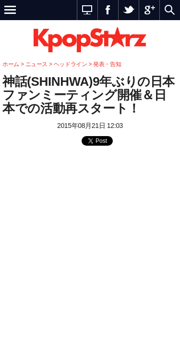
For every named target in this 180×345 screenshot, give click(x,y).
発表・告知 (107, 64)
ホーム (10, 64)
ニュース (37, 64)
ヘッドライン (70, 64)
